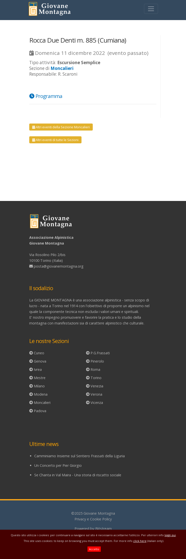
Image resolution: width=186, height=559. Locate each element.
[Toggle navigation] (151, 9)
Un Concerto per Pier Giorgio (58, 465)
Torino (96, 377)
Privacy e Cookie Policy (93, 519)
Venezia (96, 386)
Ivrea (38, 369)
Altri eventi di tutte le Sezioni (55, 140)
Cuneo (39, 353)
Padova (40, 410)
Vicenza (96, 402)
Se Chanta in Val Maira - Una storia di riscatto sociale (77, 475)
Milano (39, 386)
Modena (41, 394)
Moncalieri (42, 402)
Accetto (94, 549)
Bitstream (103, 528)
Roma (95, 369)
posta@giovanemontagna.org (59, 266)
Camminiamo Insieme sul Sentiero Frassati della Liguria (79, 456)
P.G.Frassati (100, 353)
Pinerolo (97, 361)
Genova (40, 361)
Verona (96, 394)
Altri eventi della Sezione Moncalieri (61, 127)
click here (139, 541)
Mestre (40, 377)
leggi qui (170, 535)
